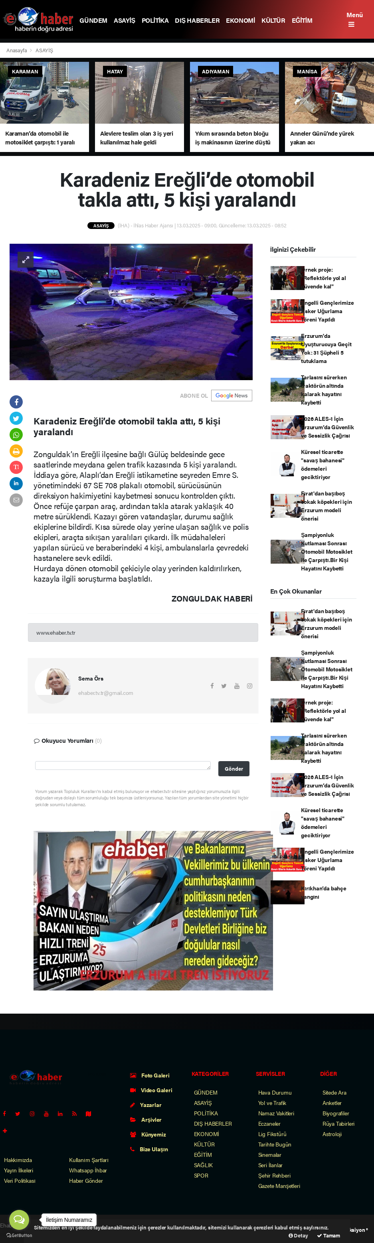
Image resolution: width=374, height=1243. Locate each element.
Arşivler (146, 1119)
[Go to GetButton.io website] (19, 1235)
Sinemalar (269, 1154)
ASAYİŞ (124, 20)
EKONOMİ (240, 20)
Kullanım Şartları (89, 1160)
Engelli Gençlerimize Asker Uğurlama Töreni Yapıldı (327, 310)
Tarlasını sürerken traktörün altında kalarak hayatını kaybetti (323, 389)
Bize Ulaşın (149, 1149)
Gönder (234, 768)
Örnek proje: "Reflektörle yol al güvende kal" (323, 277)
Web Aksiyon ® (351, 1229)
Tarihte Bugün (275, 1144)
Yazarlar (145, 1105)
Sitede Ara (334, 1092)
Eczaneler (269, 1123)
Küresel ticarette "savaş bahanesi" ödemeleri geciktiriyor (322, 464)
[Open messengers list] (19, 1220)
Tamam (328, 1235)
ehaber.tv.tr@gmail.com (105, 692)
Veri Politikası (20, 1180)
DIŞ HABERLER (197, 20)
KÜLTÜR (273, 20)
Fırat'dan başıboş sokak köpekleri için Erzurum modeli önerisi (326, 505)
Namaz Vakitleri (276, 1113)
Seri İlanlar (270, 1165)
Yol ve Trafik (272, 1103)
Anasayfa (17, 50)
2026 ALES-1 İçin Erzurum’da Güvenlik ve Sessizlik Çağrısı (327, 426)
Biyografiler (336, 1113)
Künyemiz (148, 1134)
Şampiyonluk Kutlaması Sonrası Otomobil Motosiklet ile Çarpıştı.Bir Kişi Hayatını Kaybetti (326, 551)
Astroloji (332, 1134)
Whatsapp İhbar (88, 1170)
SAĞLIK (203, 1165)
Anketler (332, 1103)
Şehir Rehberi (274, 1175)
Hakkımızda (18, 1160)
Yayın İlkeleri (18, 1170)
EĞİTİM (302, 20)
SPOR (201, 1175)
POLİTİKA (155, 20)
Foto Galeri (150, 1075)
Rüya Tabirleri (338, 1123)
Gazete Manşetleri (279, 1186)
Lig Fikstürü (272, 1134)
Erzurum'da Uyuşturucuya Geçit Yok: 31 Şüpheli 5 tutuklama (326, 348)
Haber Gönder (86, 1180)
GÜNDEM (93, 20)
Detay (298, 1235)
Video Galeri (151, 1090)
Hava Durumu (275, 1092)
